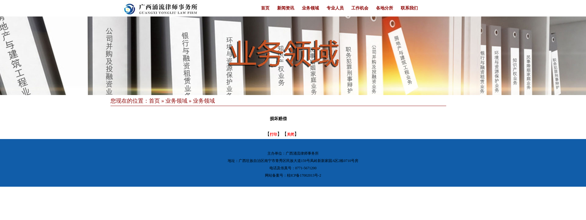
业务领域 (310, 8)
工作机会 (359, 8)
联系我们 (409, 8)
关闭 (290, 134)
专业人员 (335, 8)
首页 (265, 8)
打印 (273, 134)
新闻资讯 (285, 8)
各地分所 (384, 8)
